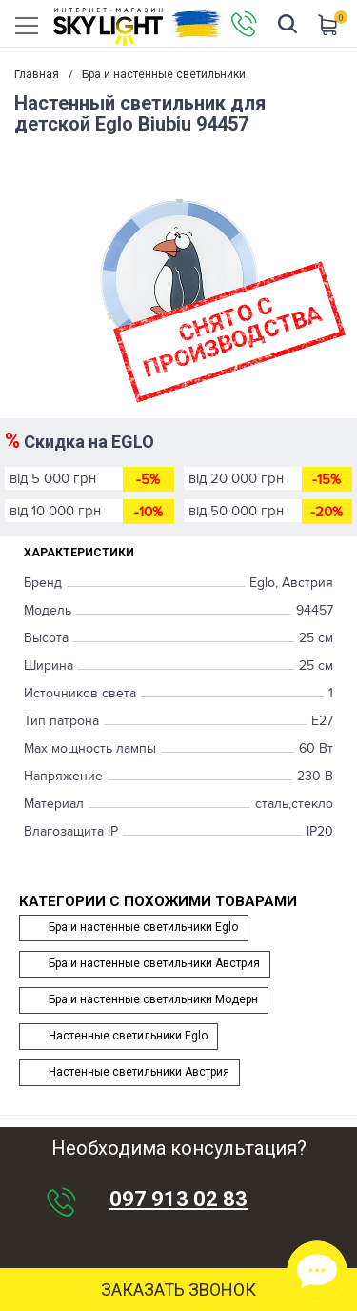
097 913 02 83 (178, 1199)
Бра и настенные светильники (164, 74)
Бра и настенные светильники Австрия (154, 963)
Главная (36, 74)
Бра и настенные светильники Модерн (153, 999)
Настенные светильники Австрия (139, 1072)
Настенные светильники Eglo (128, 1035)
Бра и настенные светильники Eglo (143, 927)
